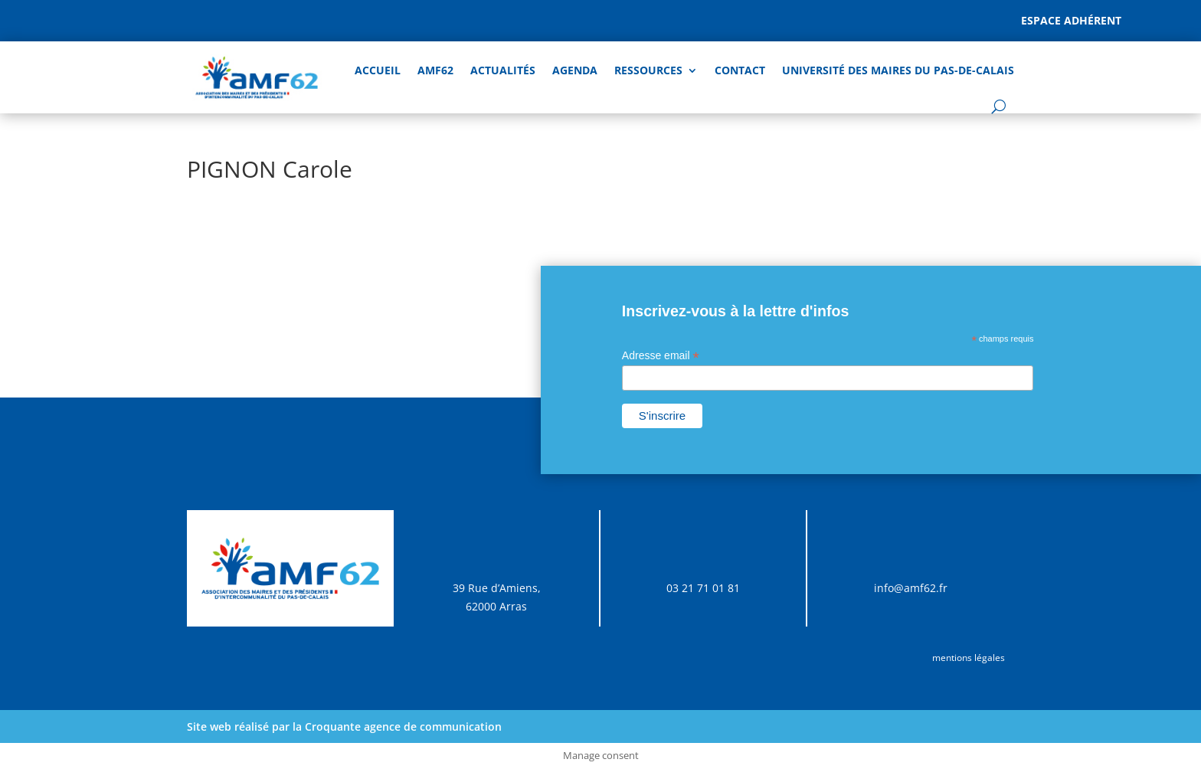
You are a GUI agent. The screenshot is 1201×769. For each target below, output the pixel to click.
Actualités (502, 70)
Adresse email (660, 356)
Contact (740, 70)
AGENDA (574, 70)
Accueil (378, 70)
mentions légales (968, 657)
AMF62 (435, 70)
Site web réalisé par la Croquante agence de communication (344, 726)
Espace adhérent (1071, 20)
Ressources (648, 70)
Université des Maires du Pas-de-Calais (898, 70)
